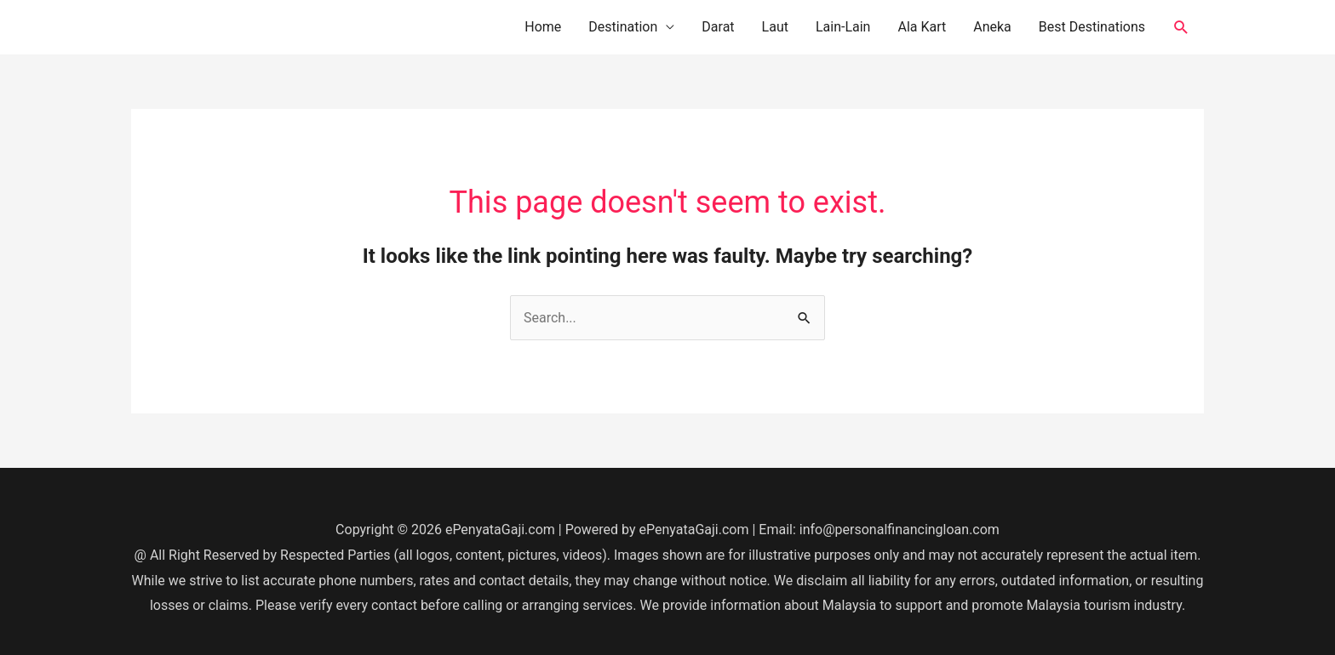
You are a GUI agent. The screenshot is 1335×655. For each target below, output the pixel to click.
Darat (718, 27)
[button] (1181, 28)
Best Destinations (1092, 27)
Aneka (992, 27)
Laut (775, 27)
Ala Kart (921, 27)
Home (542, 27)
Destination (622, 27)
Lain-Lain (843, 27)
